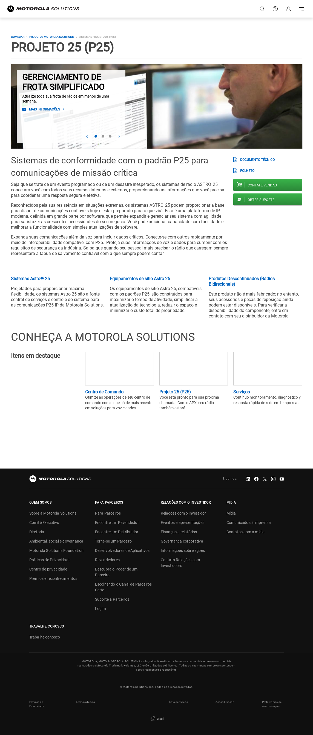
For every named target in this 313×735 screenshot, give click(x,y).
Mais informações (44, 109)
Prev (87, 136)
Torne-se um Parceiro (113, 541)
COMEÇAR (17, 36)
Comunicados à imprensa (248, 522)
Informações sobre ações (183, 550)
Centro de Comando (104, 392)
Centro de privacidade (48, 569)
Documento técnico (257, 160)
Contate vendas (262, 185)
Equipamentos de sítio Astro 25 (140, 278)
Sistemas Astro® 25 (30, 278)
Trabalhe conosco (44, 637)
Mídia (231, 513)
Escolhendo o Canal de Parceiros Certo (123, 587)
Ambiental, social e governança (56, 541)
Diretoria (36, 532)
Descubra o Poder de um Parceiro (116, 572)
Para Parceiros (108, 513)
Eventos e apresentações (183, 522)
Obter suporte (261, 200)
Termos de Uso (85, 701)
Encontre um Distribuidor (117, 532)
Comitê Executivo (44, 522)
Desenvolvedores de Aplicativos (122, 550)
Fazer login (288, 8)
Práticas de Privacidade (50, 560)
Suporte (275, 8)
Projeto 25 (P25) (175, 392)
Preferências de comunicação (272, 704)
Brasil (157, 719)
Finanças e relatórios (179, 532)
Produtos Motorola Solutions (51, 36)
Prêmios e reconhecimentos (53, 578)
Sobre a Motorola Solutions (53, 513)
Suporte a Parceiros (112, 599)
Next (119, 136)
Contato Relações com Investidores (180, 563)
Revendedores (107, 560)
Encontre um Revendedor (117, 522)
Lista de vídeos (178, 701)
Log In (100, 608)
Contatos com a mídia (245, 532)
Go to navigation (301, 8)
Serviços (241, 392)
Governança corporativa (182, 541)
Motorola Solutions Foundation (56, 550)
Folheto (247, 171)
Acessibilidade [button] (225, 701)
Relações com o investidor (183, 513)
